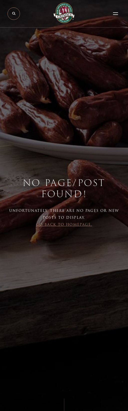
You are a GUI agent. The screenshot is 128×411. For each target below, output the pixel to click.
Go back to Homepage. (64, 224)
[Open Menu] (116, 14)
